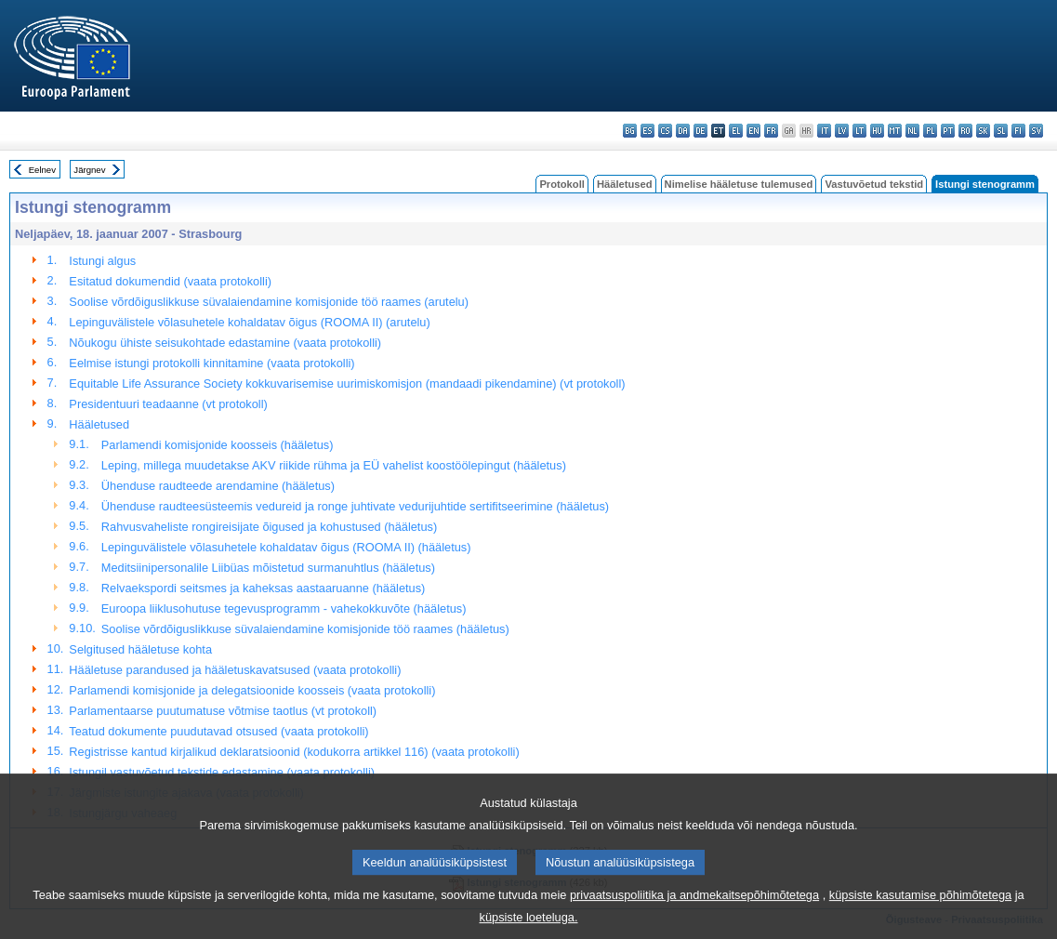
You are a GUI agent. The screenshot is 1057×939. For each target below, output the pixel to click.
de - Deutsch (700, 131)
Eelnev (42, 170)
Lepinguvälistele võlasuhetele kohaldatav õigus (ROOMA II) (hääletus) (286, 547)
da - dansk (683, 131)
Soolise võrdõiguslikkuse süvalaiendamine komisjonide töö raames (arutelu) (269, 302)
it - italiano (824, 131)
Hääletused (625, 184)
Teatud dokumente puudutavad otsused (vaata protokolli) (218, 731)
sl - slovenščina (1001, 131)
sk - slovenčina (983, 131)
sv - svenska (1036, 131)
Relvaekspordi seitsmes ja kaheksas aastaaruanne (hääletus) (263, 588)
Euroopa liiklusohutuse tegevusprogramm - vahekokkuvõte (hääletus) (284, 608)
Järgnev (89, 170)
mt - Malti (895, 131)
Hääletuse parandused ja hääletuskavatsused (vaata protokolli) (235, 670)
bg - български (630, 131)
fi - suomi (1018, 131)
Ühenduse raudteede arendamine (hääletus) (218, 486)
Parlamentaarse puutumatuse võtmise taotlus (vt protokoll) (223, 711)
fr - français (771, 131)
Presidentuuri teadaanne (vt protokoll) (168, 404)
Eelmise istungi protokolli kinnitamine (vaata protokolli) (211, 363)
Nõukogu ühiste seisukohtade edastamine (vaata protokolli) (225, 343)
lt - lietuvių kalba (859, 131)
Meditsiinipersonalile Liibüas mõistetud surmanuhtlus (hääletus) (268, 568)
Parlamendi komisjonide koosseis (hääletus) (217, 445)
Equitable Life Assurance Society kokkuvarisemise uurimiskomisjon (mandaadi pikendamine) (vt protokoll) (347, 383)
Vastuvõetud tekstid (874, 184)
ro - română (965, 131)
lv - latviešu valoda (842, 131)
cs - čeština (665, 131)
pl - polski (930, 131)
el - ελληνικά (736, 131)
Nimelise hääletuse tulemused (739, 184)
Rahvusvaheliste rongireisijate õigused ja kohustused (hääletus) (269, 527)
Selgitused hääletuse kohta (140, 649)
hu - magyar (877, 131)
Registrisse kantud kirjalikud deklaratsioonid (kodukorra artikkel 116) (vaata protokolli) (294, 752)
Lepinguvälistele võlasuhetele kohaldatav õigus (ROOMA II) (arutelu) (249, 322)
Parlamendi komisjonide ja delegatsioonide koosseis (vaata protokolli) (252, 690)
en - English (753, 131)
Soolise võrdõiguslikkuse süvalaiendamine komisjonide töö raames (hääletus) (305, 629)
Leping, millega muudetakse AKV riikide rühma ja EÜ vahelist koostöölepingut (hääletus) (333, 465)
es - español (647, 131)
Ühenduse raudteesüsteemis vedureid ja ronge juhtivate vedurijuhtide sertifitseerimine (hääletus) (355, 506)
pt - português (948, 131)
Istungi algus (102, 261)
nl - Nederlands (912, 131)
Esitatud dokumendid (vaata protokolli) (170, 281)
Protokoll (561, 184)
